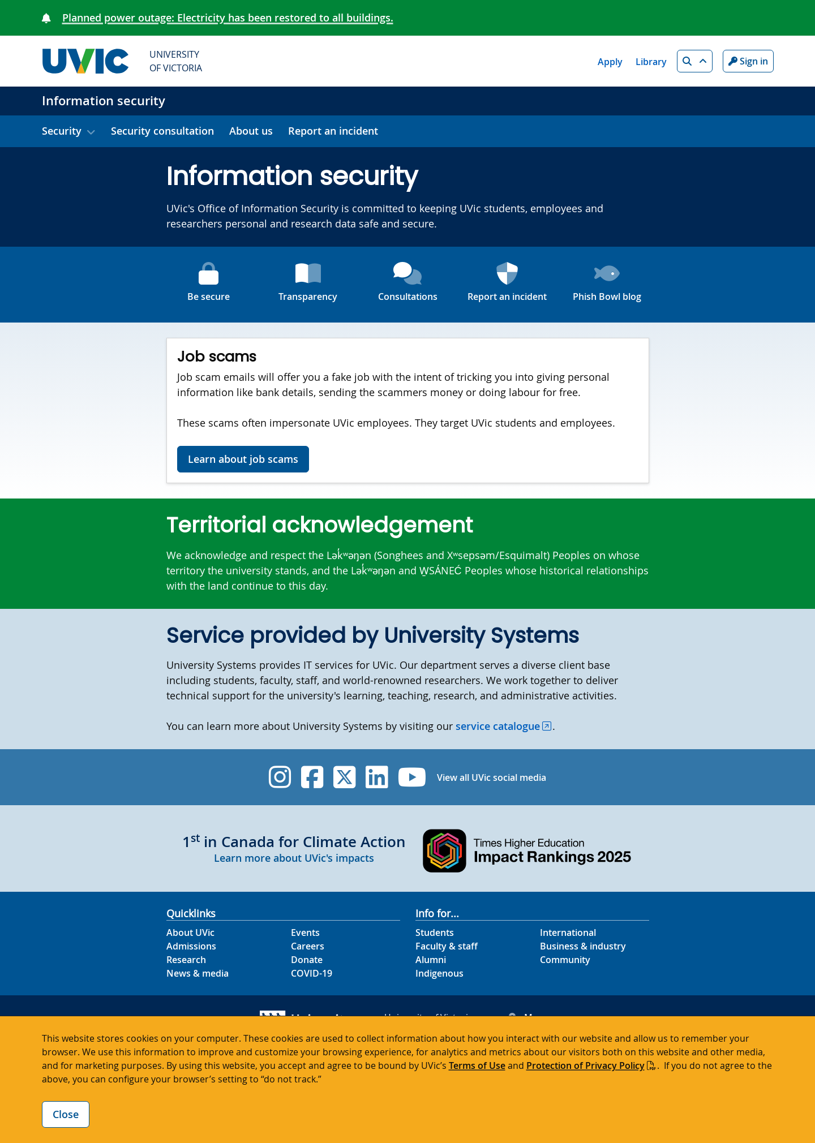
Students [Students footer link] (434, 932)
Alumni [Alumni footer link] (430, 959)
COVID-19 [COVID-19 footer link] (311, 973)
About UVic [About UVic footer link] (190, 932)
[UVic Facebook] (312, 777)
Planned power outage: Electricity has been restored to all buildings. (227, 17)
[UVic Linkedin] (377, 777)
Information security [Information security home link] (103, 100)
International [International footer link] (568, 932)
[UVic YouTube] (412, 777)
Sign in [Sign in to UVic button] (748, 61)
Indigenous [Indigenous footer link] (439, 973)
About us (251, 130)
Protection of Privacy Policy (585, 1065)
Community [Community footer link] (565, 959)
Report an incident (333, 130)
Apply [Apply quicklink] (610, 61)
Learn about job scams (243, 459)
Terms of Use (477, 1065)
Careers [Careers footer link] (307, 946)
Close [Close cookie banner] (66, 1114)
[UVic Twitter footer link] (344, 777)
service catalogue (498, 726)
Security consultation (162, 130)
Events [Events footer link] (305, 932)
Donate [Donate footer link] (307, 959)
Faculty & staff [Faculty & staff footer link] (446, 946)
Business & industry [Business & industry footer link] (583, 946)
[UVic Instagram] (280, 777)
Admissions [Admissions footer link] (191, 946)
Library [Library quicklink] (651, 61)
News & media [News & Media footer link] (197, 973)
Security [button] (62, 130)
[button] (695, 61)
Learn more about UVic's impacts (294, 858)
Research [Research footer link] (186, 959)
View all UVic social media (491, 777)
